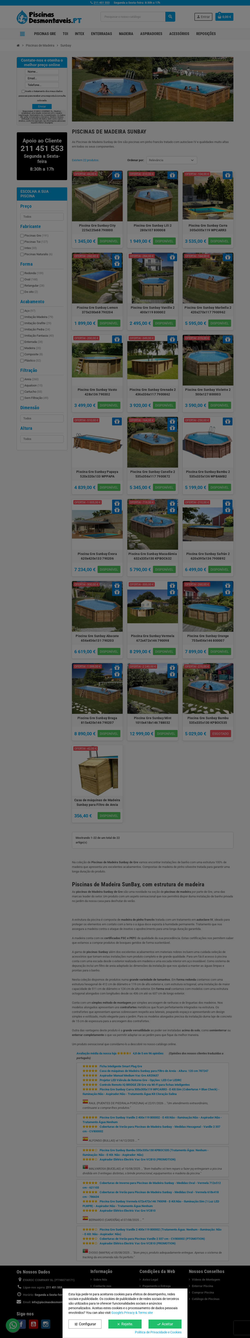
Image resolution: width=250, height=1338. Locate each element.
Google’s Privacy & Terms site (132, 1312)
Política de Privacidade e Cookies (158, 1332)
